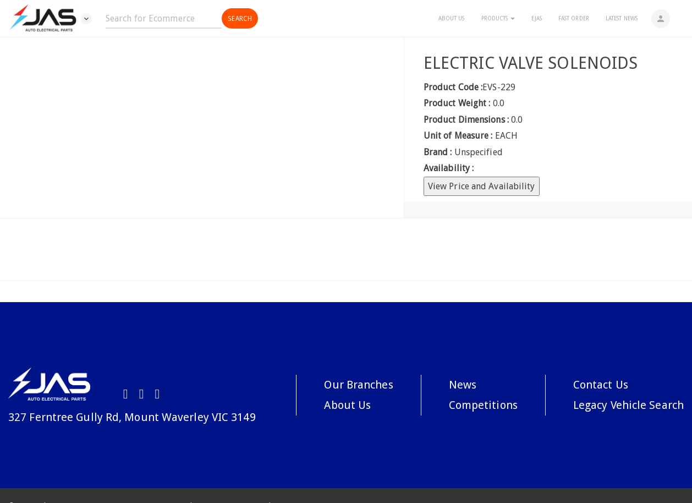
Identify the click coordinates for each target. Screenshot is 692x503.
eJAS (536, 18)
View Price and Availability (481, 186)
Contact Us (600, 384)
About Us (451, 18)
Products (498, 18)
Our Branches (358, 384)
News (462, 384)
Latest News (622, 18)
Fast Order (573, 18)
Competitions (483, 405)
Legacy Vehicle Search (628, 405)
